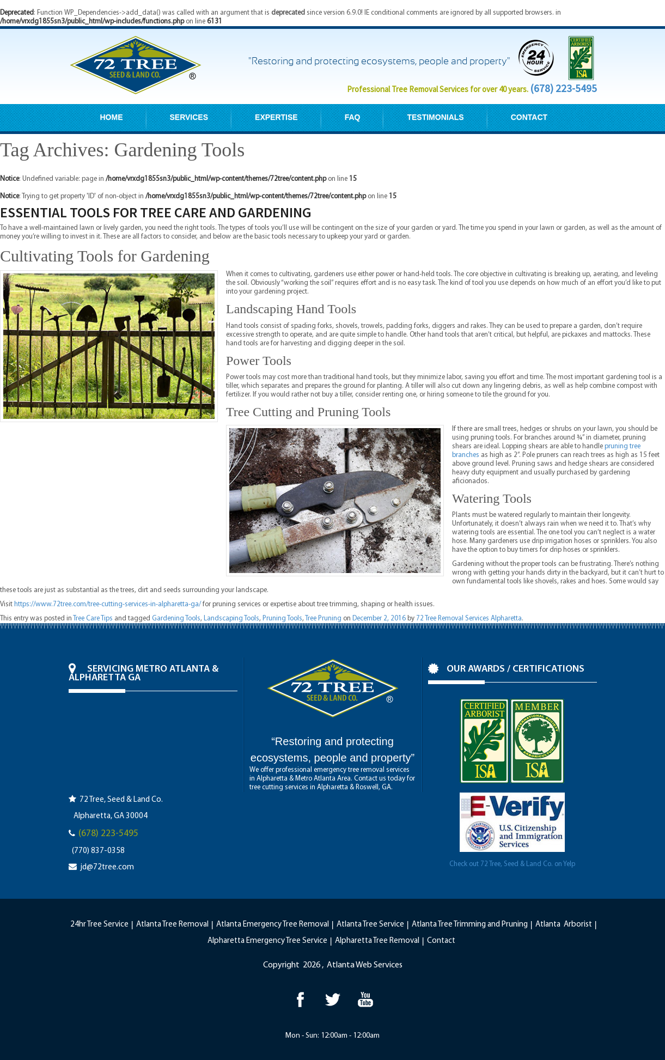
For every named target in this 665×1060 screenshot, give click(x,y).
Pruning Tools (282, 618)
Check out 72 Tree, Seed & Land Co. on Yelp (512, 864)
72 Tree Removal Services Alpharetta (469, 618)
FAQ (353, 117)
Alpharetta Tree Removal (377, 941)
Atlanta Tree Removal (172, 925)
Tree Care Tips (93, 618)
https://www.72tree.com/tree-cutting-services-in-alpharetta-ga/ (107, 604)
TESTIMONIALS (435, 117)
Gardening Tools (176, 618)
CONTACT (529, 117)
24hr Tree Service (99, 925)
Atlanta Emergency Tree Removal (272, 925)
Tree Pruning (323, 618)
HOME (111, 117)
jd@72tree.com (107, 867)
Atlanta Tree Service (370, 925)
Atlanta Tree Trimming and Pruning (470, 925)
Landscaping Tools (231, 618)
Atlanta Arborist (563, 925)
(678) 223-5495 (563, 88)
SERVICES (189, 117)
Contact (441, 941)
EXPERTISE (276, 117)
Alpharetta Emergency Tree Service (267, 941)
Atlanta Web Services (364, 965)
